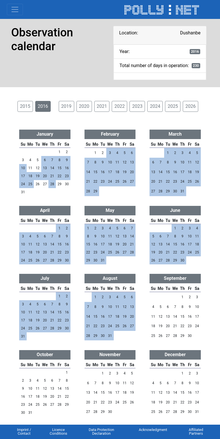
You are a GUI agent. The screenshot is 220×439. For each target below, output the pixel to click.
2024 (155, 106)
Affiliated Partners (196, 432)
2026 (190, 106)
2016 (43, 106)
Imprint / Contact (24, 432)
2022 (119, 106)
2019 (66, 106)
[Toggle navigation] (15, 9)
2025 (173, 106)
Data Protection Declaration (101, 432)
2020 (84, 106)
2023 (137, 106)
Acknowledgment (153, 430)
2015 (25, 106)
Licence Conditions (58, 432)
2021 (102, 106)
